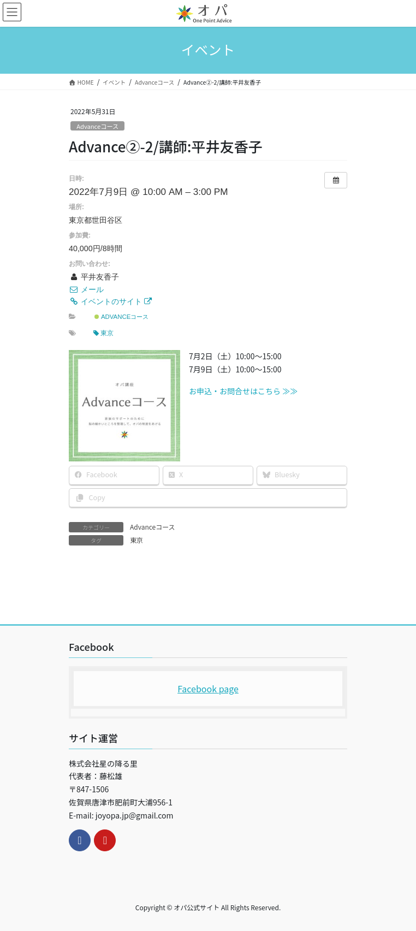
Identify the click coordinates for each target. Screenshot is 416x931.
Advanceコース (97, 126)
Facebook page (208, 688)
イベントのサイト (110, 301)
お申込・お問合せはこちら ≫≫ (243, 391)
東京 (103, 333)
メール (86, 289)
